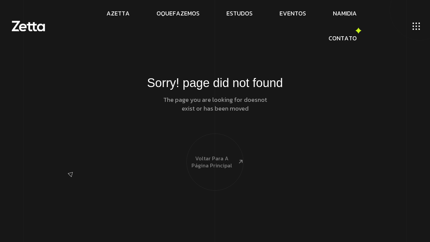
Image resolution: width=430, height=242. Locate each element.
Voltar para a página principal (215, 150)
